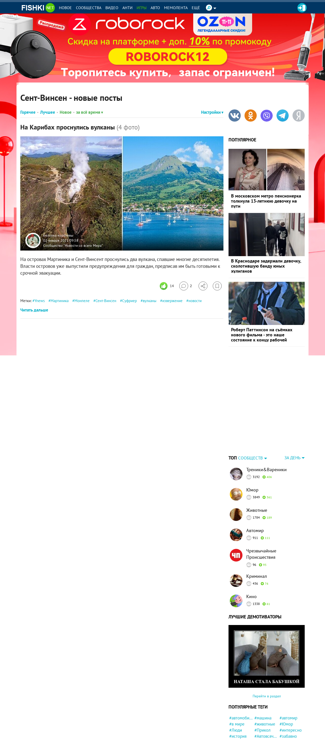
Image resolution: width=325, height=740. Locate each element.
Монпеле (82, 300)
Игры (142, 7)
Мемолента (176, 7)
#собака (236, 728)
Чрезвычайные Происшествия (261, 522)
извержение (172, 300)
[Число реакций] (167, 286)
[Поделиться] (203, 286)
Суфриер (129, 300)
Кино (251, 565)
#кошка (236, 734)
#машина (262, 686)
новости (195, 300)
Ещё (196, 7)
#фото (260, 710)
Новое (65, 7)
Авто (155, 7)
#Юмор (286, 692)
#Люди (235, 698)
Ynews (40, 300)
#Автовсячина (266, 704)
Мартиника (60, 300)
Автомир (255, 499)
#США (285, 710)
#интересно (291, 698)
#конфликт (290, 722)
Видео (111, 7)
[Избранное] (217, 286)
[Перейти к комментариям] (185, 286)
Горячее (28, 112)
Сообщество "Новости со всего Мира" (73, 245)
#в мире (237, 692)
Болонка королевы (58, 235)
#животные (264, 692)
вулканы (149, 300)
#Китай (235, 722)
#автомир (288, 686)
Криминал (256, 544)
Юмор (252, 458)
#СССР (260, 722)
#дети (285, 728)
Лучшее (47, 112)
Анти (127, 7)
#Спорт (261, 734)
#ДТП (284, 716)
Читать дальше (34, 310)
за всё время (89, 112)
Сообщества (88, 7)
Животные (256, 478)
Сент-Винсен (105, 300)
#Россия (262, 716)
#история (238, 704)
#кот (258, 728)
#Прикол (262, 698)
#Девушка (238, 710)
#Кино (235, 716)
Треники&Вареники (266, 438)
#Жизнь (287, 734)
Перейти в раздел (267, 664)
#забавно (288, 704)
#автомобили (241, 686)
